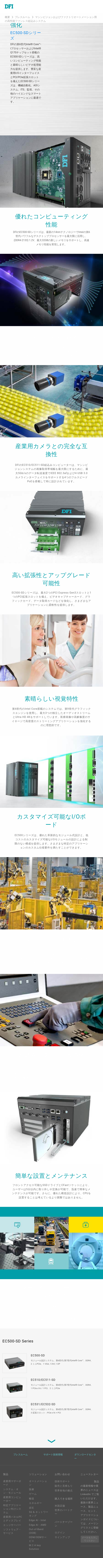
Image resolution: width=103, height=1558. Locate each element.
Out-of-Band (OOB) (36, 1531)
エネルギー (35, 1503)
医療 (31, 1489)
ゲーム (33, 1493)
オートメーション (38, 1483)
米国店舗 (60, 1505)
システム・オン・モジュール (12, 1491)
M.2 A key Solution (35, 1547)
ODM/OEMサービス (38, 1539)
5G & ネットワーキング (38, 1514)
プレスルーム (23, 17)
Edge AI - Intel (37, 1520)
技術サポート (62, 1481)
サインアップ (62, 1537)
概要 (7, 17)
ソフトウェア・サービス (12, 1531)
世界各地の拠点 (64, 1490)
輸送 (31, 1498)
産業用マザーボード (12, 1483)
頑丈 (31, 1507)
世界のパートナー (64, 1512)
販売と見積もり (64, 1485)
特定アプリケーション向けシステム (12, 1509)
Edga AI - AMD (37, 1524)
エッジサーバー (12, 1525)
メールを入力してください (90, 1539)
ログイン (60, 1532)
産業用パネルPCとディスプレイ (12, 1518)
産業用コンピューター (12, 1499)
